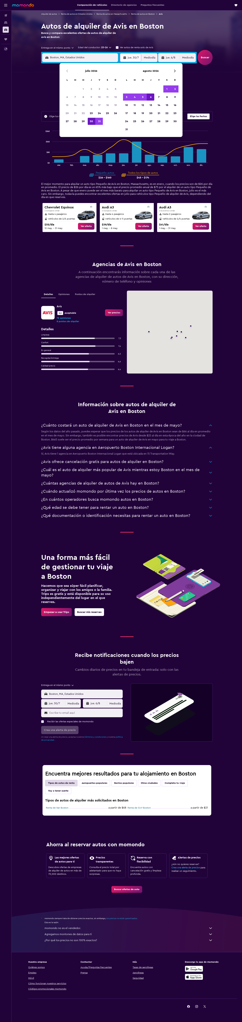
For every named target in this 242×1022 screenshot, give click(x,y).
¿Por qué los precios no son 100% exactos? (129, 940)
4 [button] (107, 89)
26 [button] (115, 113)
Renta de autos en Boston (143, 14)
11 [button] (107, 97)
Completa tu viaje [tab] (175, 783)
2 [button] (91, 89)
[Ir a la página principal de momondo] (23, 5)
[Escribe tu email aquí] (85, 712)
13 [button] (67, 105)
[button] (5, 5)
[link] (86, 226)
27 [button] (67, 121)
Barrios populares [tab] (124, 783)
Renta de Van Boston (57, 808)
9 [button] (91, 97)
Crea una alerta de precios (185, 867)
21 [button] (75, 113)
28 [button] (75, 121)
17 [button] (99, 105)
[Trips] (5, 39)
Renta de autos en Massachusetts (111, 14)
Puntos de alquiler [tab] (85, 294)
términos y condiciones (95, 737)
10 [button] (99, 97)
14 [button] (75, 105)
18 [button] (107, 105)
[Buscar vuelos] (5, 15)
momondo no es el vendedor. (129, 928)
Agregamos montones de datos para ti (129, 934)
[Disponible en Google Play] (194, 969)
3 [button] (99, 89)
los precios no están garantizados (121, 918)
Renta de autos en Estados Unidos (76, 14)
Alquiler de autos (49, 14)
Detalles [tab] (48, 294)
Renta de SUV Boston (139, 808)
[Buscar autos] (5, 29)
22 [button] (83, 113)
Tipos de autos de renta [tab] (61, 783)
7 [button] (75, 97)
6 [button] (67, 97)
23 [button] (91, 113)
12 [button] (115, 97)
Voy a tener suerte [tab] (58, 791)
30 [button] (91, 121)
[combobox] (57, 48)
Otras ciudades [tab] (149, 783)
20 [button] (67, 113)
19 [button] (115, 105)
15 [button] (83, 105)
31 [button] (99, 121)
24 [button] (99, 113)
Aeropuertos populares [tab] (94, 783)
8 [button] (83, 97)
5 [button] (115, 89)
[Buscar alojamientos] (5, 22)
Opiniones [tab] (64, 294)
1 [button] (83, 89)
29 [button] (83, 121)
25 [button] (107, 113)
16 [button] (91, 105)
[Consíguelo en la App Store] (194, 977)
